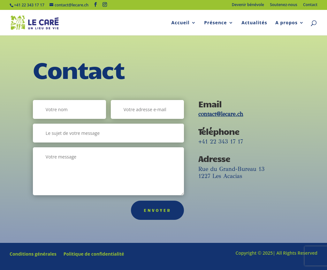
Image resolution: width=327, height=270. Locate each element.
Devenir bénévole (248, 5)
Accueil (180, 23)
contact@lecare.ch (220, 114)
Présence (215, 23)
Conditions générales (33, 254)
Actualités (254, 23)
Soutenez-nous (283, 5)
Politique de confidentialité (94, 254)
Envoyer (157, 210)
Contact (310, 5)
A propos (286, 23)
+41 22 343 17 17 (220, 141)
